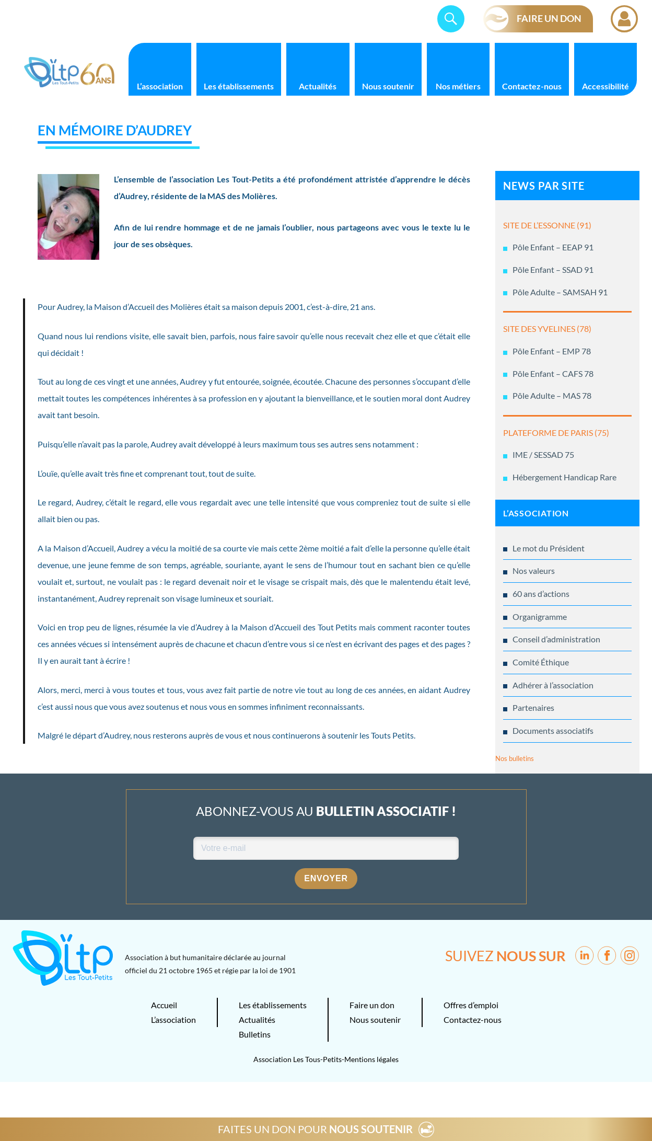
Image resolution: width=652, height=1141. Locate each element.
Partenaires (533, 707)
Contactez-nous (532, 86)
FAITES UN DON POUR (315, 1129)
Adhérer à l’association (553, 685)
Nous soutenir (388, 86)
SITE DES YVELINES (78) (547, 328)
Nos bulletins (514, 758)
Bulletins (255, 1034)
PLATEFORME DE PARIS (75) (556, 432)
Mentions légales (371, 1059)
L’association (160, 86)
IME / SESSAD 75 (543, 454)
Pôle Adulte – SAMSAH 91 (560, 292)
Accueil (164, 1005)
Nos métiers (458, 86)
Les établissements (239, 86)
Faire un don (372, 1005)
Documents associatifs (553, 730)
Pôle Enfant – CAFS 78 (553, 373)
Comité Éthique (541, 662)
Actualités (317, 86)
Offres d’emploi (471, 1005)
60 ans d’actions (541, 593)
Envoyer (326, 878)
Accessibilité (605, 86)
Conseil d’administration (556, 639)
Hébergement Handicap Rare (564, 477)
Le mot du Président (549, 548)
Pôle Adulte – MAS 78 (552, 395)
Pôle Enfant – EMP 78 (552, 351)
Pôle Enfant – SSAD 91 (553, 269)
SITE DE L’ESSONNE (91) (547, 225)
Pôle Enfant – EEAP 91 (553, 247)
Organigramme (540, 616)
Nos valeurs (534, 570)
